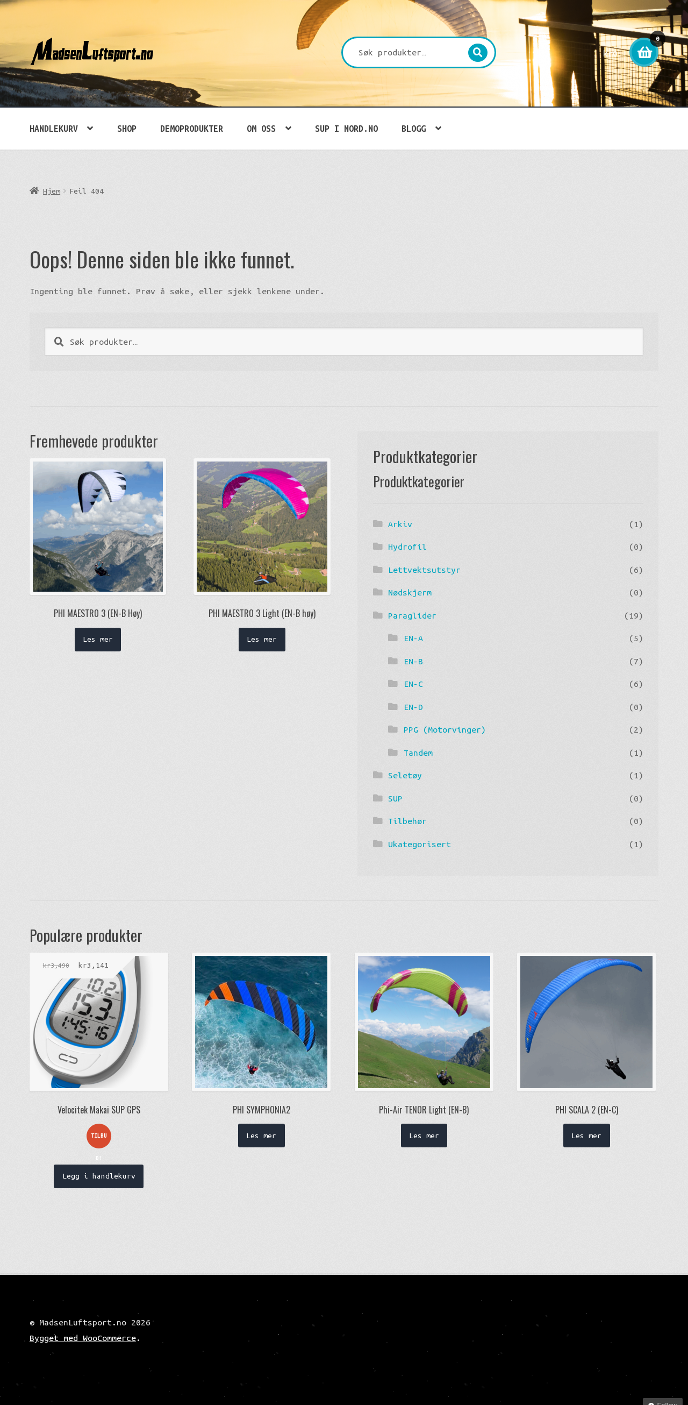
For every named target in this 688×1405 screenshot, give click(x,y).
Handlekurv (54, 128)
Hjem (51, 191)
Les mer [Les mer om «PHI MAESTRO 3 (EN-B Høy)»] (98, 639)
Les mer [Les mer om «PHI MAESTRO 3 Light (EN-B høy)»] (262, 639)
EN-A (413, 638)
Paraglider (412, 615)
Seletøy (405, 775)
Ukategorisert (419, 844)
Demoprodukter (191, 128)
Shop (127, 128)
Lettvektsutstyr (424, 569)
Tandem (418, 752)
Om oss (261, 128)
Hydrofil (407, 546)
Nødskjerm (410, 592)
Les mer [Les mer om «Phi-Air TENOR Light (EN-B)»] (424, 1135)
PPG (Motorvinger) (445, 729)
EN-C (413, 684)
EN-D (413, 707)
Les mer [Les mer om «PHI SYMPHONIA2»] (261, 1135)
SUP (395, 798)
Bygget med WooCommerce (83, 1338)
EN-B (413, 661)
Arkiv (400, 524)
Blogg (414, 128)
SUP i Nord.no (346, 128)
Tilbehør (407, 821)
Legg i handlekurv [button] (98, 1176)
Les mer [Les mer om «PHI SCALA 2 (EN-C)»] (586, 1135)
